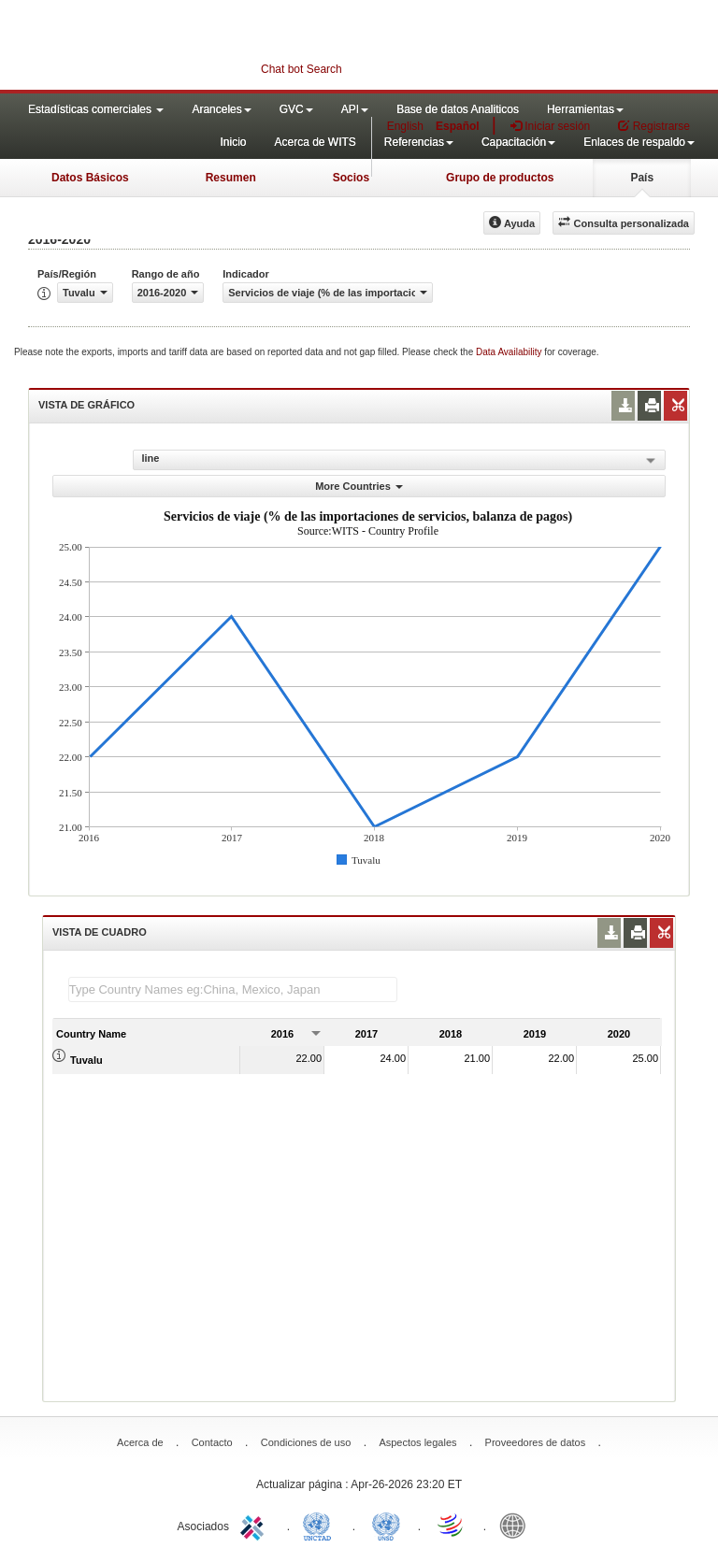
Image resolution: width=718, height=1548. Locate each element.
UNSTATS (386, 1524)
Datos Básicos (90, 177)
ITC (255, 1524)
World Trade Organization (451, 1524)
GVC (296, 109)
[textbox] (232, 989)
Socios (351, 177)
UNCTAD (320, 1524)
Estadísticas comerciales (96, 109)
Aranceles (221, 109)
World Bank (517, 1524)
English (405, 126)
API (354, 109)
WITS (187, 46)
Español (458, 126)
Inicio (233, 142)
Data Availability (510, 352)
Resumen (231, 177)
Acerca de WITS (314, 142)
